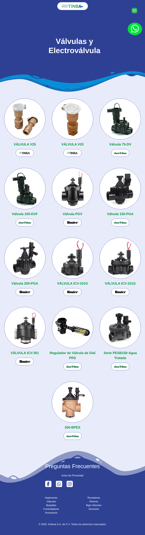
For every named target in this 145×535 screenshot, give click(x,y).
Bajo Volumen (93, 505)
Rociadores (93, 497)
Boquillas (51, 505)
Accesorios (51, 512)
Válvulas (51, 501)
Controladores (51, 509)
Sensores (93, 509)
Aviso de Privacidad (73, 475)
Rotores (93, 501)
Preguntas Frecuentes (72, 466)
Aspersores (51, 497)
